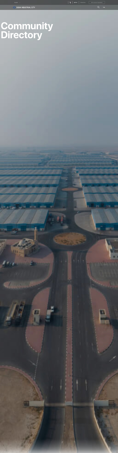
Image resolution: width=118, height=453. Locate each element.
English (16, 2)
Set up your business (96, 2)
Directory (82, 2)
